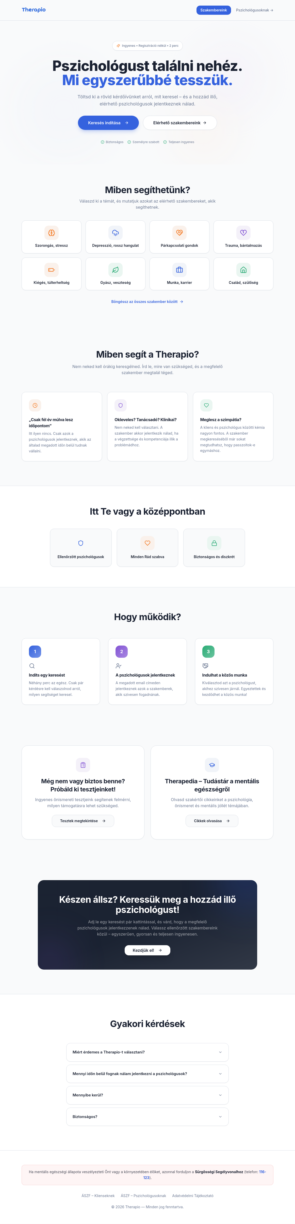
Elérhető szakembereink (180, 122)
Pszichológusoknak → (254, 10)
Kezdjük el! (147, 950)
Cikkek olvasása (212, 821)
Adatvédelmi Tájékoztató (192, 1196)
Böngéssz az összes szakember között (147, 302)
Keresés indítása (108, 122)
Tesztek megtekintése (83, 821)
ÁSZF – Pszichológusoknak (143, 1196)
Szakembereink (214, 10)
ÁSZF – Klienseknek (98, 1196)
